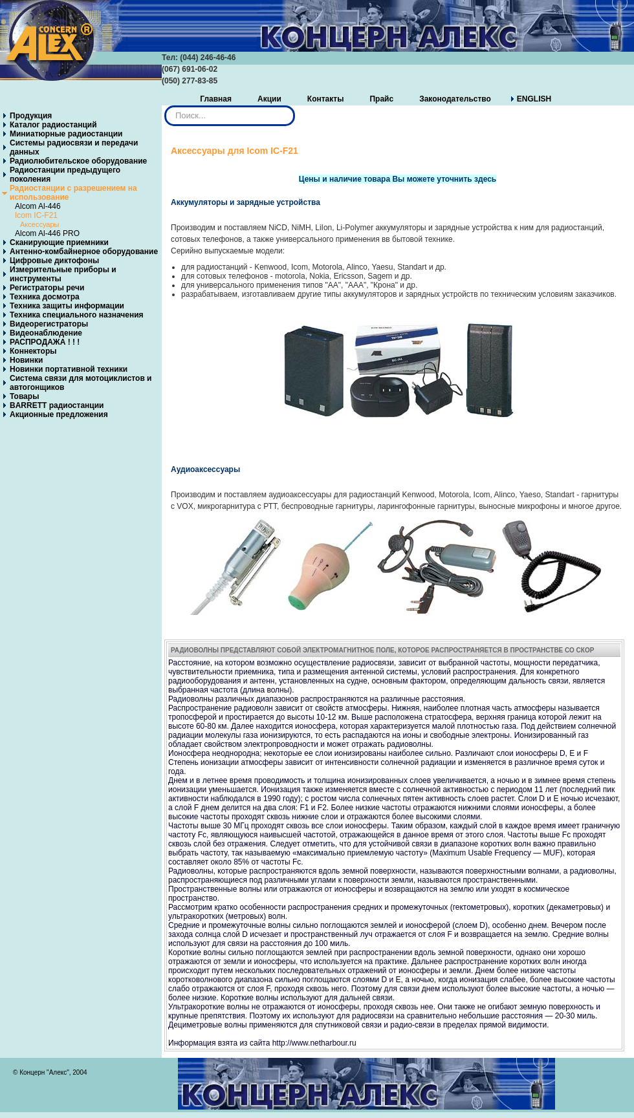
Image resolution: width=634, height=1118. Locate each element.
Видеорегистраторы (49, 323)
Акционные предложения (59, 414)
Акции (269, 98)
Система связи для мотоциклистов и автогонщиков (81, 383)
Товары (24, 396)
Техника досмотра (45, 296)
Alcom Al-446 (38, 206)
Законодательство (455, 98)
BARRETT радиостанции (57, 405)
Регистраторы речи (47, 287)
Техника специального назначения (77, 314)
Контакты (325, 98)
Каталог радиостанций (53, 124)
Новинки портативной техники (68, 369)
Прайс (381, 98)
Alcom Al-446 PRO (47, 233)
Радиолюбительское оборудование (78, 161)
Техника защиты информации (67, 305)
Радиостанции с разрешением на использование (73, 193)
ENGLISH (534, 98)
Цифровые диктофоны (54, 260)
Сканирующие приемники (59, 242)
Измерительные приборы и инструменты (63, 274)
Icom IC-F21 (36, 215)
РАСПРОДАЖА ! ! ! (45, 342)
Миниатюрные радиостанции (66, 133)
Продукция (31, 115)
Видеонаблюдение (46, 333)
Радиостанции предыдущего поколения (65, 175)
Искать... (164, 105)
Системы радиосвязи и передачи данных (74, 147)
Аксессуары (39, 224)
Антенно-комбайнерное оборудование (84, 251)
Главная (216, 98)
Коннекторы (33, 351)
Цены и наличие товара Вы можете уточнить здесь (397, 179)
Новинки (26, 360)
